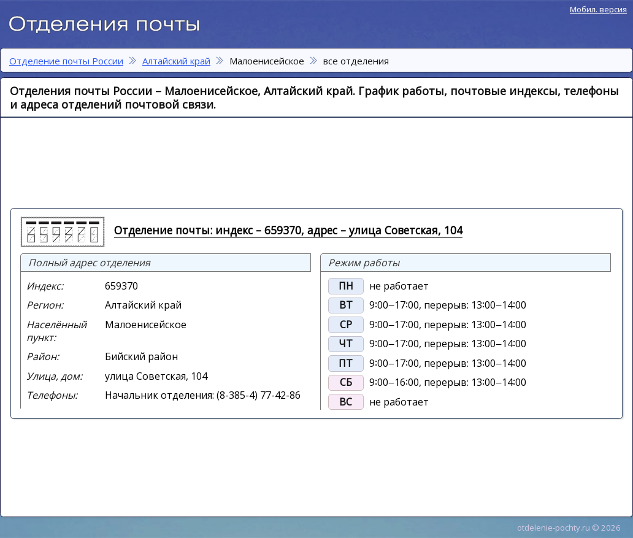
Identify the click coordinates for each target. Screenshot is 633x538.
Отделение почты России (110, 22)
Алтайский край (176, 61)
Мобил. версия (598, 9)
